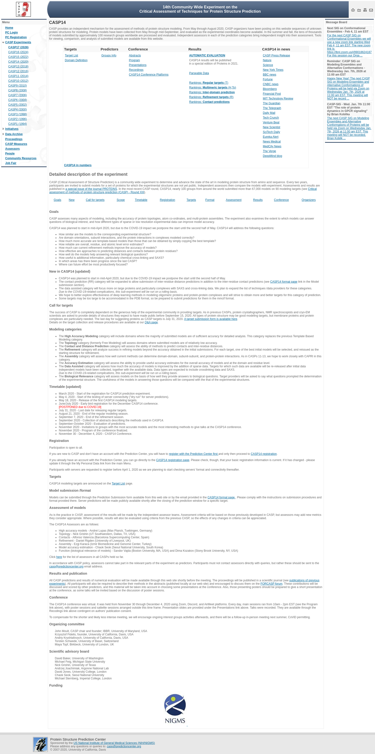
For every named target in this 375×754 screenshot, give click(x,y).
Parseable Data (199, 73)
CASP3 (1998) (17, 114)
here (59, 557)
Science (268, 65)
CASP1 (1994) (17, 124)
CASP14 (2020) (18, 61)
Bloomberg (270, 89)
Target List (71, 55)
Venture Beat (271, 122)
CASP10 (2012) (18, 81)
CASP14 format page (283, 281)
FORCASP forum (271, 583)
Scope (121, 200)
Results (258, 200)
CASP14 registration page (172, 460)
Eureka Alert (270, 136)
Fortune (268, 79)
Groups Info (108, 55)
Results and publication (68, 573)
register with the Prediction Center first (193, 454)
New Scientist (271, 127)
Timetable (141, 200)
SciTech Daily (271, 132)
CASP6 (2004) (17, 100)
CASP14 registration (264, 454)
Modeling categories (65, 329)
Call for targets (95, 200)
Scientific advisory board (69, 651)
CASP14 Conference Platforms (148, 74)
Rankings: (212, 92)
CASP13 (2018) (18, 66)
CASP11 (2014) (18, 76)
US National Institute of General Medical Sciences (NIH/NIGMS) (114, 743)
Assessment (233, 200)
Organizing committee (66, 624)
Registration (167, 200)
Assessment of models (67, 508)
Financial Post (272, 93)
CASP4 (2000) (17, 109)
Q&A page (151, 322)
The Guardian (271, 103)
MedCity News (272, 146)
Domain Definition (76, 60)
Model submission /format (70, 490)
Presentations (137, 65)
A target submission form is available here (210, 319)
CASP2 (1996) (17, 119)
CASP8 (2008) (17, 90)
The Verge (269, 151)
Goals (57, 200)
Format (210, 200)
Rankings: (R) (211, 97)
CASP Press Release (276, 55)
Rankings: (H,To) (212, 87)
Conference (281, 200)
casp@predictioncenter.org (66, 566)
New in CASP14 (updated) (69, 271)
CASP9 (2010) (17, 85)
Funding (55, 685)
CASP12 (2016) (18, 71)
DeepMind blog (272, 156)
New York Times (273, 70)
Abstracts (135, 55)
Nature (267, 60)
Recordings (136, 70)
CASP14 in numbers (78, 165)
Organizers (309, 200)
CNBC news (270, 84)
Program (134, 60)
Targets (191, 200)
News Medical (272, 141)
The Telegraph (272, 108)
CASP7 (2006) (17, 95)
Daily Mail (269, 113)
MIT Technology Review (278, 98)
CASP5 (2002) (17, 104)
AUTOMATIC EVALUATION (207, 55)
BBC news (269, 74)
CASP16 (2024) (18, 52)
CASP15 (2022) (18, 57)
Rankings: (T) (208, 82)
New (72, 200)
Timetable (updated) (65, 387)
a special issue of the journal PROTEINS (91, 189)
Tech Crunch (271, 117)
